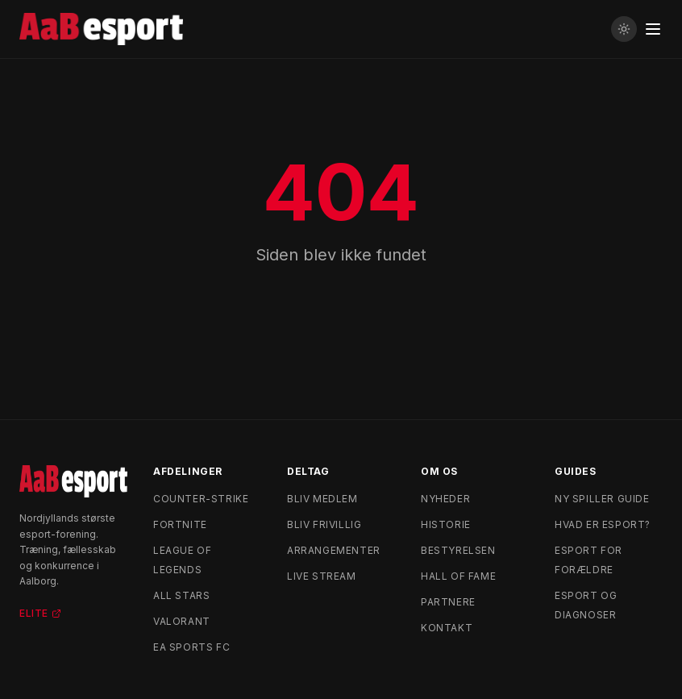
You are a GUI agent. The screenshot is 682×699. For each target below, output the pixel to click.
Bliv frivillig (324, 524)
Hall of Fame (458, 576)
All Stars (181, 595)
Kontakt (446, 628)
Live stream (321, 576)
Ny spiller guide (602, 499)
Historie (446, 524)
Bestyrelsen (458, 550)
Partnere (448, 602)
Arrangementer (334, 550)
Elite (40, 613)
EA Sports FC (191, 647)
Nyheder (445, 499)
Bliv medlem (322, 499)
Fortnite (180, 524)
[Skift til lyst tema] (624, 29)
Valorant (181, 621)
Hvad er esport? (603, 524)
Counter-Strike (200, 499)
